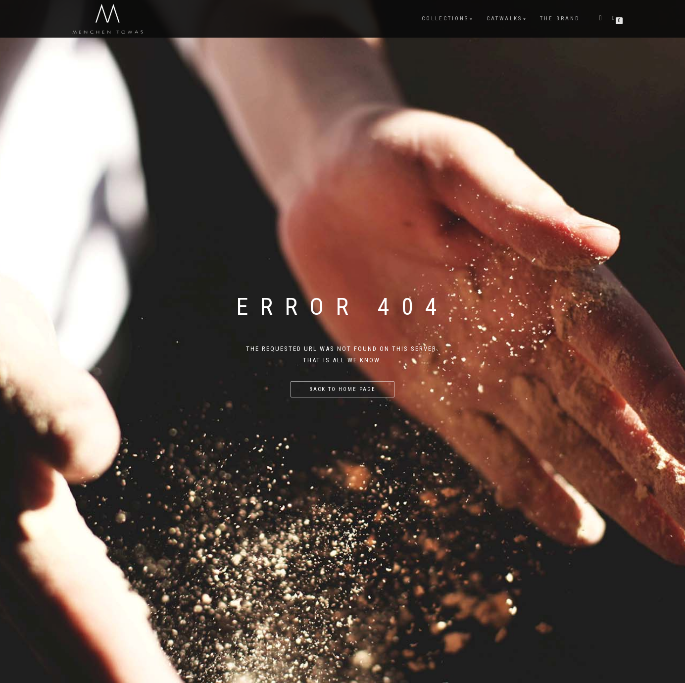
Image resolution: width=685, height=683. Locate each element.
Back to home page (342, 389)
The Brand (560, 18)
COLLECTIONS (445, 18)
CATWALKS (504, 18)
